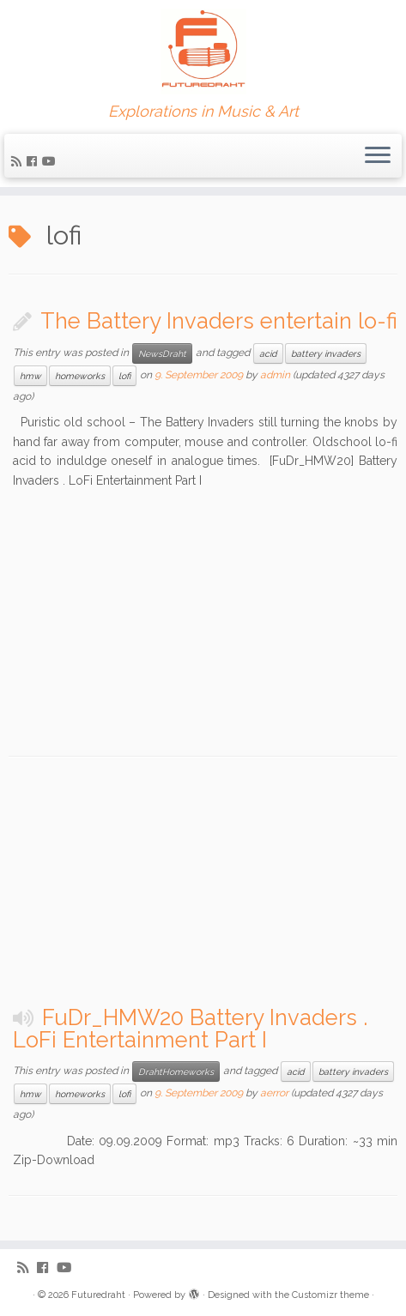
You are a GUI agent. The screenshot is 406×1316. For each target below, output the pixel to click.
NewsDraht (162, 353)
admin (275, 375)
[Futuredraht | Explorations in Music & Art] (203, 51)
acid (268, 353)
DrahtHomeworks (176, 1071)
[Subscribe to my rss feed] (19, 161)
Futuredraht (98, 1295)
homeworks (80, 376)
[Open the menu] (378, 156)
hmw (30, 376)
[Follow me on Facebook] (34, 161)
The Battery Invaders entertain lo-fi (218, 321)
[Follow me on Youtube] (51, 161)
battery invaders (326, 353)
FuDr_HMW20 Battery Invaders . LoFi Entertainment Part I (190, 1029)
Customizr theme (330, 1295)
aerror (274, 1093)
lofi (124, 376)
